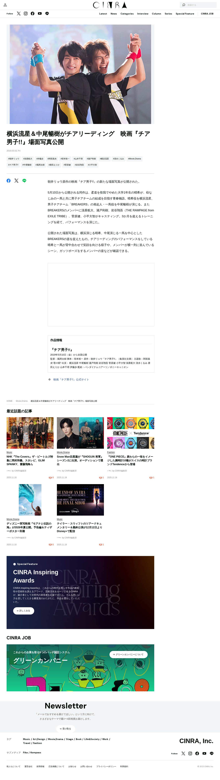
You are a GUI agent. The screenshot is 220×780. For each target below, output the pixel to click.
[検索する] (175, 7)
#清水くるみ (118, 162)
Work (105, 742)
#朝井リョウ (13, 162)
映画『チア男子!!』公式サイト (71, 382)
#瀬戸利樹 (91, 162)
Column (156, 16)
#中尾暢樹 (26, 168)
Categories (127, 16)
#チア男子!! (13, 168)
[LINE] (47, 17)
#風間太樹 (40, 168)
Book (79, 742)
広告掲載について (56, 770)
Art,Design (39, 742)
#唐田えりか (54, 168)
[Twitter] (19, 17)
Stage (69, 742)
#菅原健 (67, 168)
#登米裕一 (65, 162)
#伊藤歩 (39, 162)
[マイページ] (13, 7)
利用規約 (124, 770)
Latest (103, 16)
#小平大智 (92, 168)
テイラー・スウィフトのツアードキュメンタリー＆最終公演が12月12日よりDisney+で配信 (79, 530)
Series (168, 16)
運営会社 (28, 770)
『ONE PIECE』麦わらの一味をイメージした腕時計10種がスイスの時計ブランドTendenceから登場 (130, 464)
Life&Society (91, 742)
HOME (9, 404)
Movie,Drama (21, 404)
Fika (25, 756)
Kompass (35, 756)
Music (26, 742)
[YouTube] (40, 17)
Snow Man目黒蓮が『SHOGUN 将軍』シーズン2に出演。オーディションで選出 (80, 464)
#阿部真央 (52, 162)
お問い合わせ (86, 770)
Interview (142, 16)
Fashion (37, 746)
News (114, 16)
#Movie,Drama (134, 162)
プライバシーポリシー (106, 770)
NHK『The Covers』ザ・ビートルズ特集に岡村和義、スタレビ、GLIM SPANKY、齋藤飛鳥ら (30, 464)
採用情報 (40, 770)
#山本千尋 (78, 162)
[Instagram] (25, 17)
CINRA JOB (207, 16)
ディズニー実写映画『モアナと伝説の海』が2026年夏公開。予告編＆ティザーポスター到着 (29, 530)
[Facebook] (32, 17)
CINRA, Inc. (196, 744)
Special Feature (185, 16)
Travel (26, 746)
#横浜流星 (104, 162)
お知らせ (72, 770)
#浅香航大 (27, 162)
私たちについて (13, 770)
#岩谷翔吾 (79, 168)
